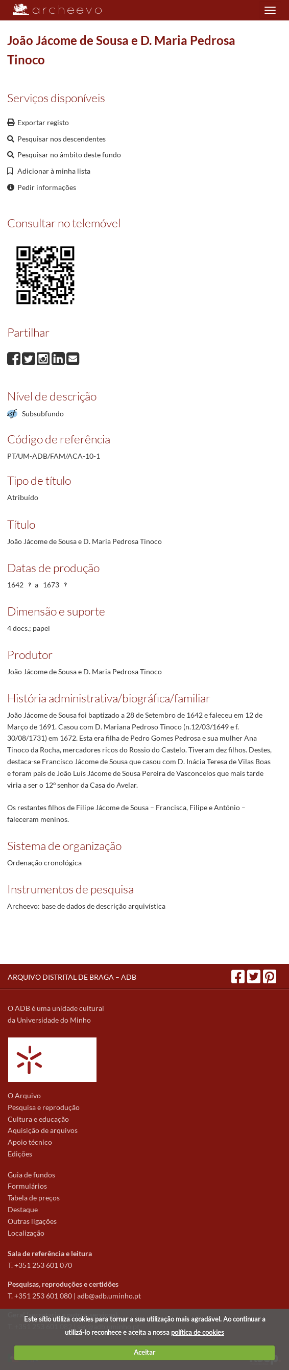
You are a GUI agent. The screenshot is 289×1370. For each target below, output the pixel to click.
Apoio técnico (30, 1142)
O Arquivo (24, 1095)
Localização (26, 1233)
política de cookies (197, 1332)
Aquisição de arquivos (43, 1130)
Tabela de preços (34, 1197)
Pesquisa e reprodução (44, 1107)
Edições (20, 1153)
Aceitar (144, 1352)
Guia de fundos (31, 1174)
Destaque (23, 1209)
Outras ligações (32, 1221)
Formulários (27, 1186)
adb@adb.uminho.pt (109, 1295)
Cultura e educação (38, 1119)
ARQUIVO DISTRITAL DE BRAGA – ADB (72, 977)
